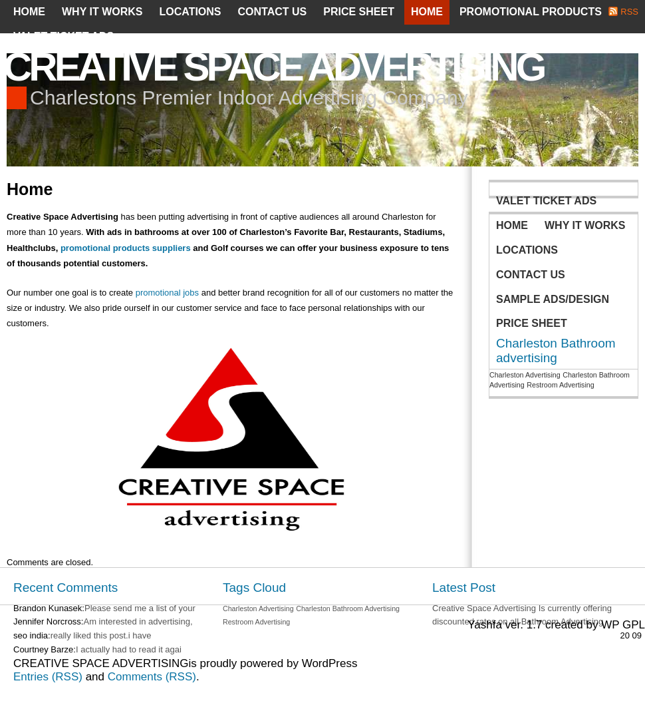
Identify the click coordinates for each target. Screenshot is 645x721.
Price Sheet (358, 11)
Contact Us (272, 11)
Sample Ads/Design (552, 299)
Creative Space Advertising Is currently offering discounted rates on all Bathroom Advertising (522, 615)
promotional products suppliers (126, 248)
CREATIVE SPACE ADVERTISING (273, 67)
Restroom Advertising (560, 385)
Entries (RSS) (47, 676)
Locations (190, 11)
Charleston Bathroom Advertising (348, 608)
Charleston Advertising (525, 375)
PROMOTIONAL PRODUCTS (530, 11)
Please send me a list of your (139, 608)
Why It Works (102, 11)
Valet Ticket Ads (63, 36)
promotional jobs (167, 293)
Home (29, 11)
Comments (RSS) (152, 676)
